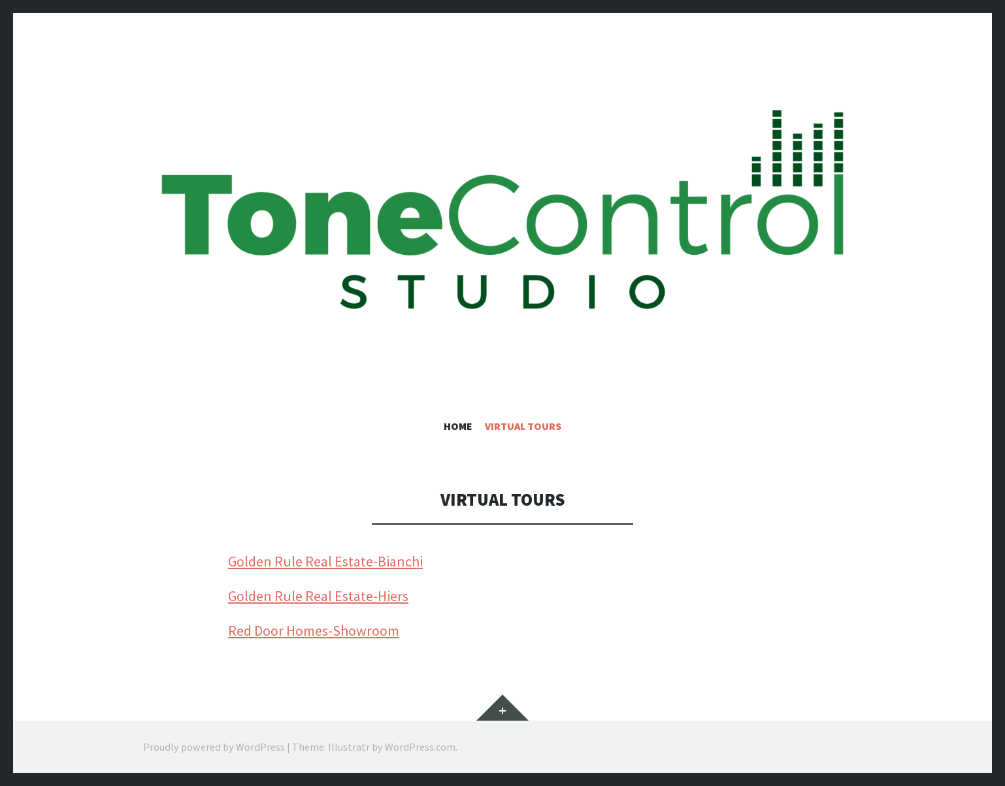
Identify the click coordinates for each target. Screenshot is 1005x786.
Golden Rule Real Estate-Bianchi (325, 561)
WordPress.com (420, 746)
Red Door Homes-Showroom (313, 630)
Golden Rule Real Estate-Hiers (318, 596)
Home (458, 426)
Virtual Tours (523, 426)
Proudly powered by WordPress (214, 746)
